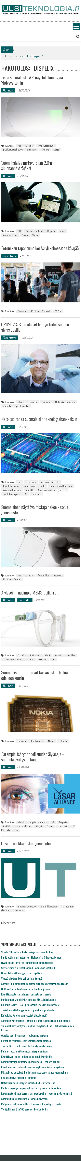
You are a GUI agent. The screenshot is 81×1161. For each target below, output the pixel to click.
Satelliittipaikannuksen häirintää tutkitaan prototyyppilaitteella (34, 983)
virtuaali (43, 659)
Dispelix (29, 145)
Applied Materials (38, 822)
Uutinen (8, 90)
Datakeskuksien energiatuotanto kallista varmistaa (28, 1083)
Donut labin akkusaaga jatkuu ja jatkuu (21, 973)
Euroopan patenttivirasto (30, 741)
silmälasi (31, 149)
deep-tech (31, 482)
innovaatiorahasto (50, 482)
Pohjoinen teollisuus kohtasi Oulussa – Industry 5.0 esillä (31, 1104)
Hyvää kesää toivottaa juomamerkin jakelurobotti (27, 962)
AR (19, 145)
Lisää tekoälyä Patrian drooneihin (18, 1077)
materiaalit (30, 486)
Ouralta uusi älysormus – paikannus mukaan (24, 1035)
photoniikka (22, 405)
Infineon (34, 655)
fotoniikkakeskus (48, 906)
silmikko (45, 149)
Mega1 (39, 826)
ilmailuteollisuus (46, 145)
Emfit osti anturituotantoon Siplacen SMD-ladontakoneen (31, 957)
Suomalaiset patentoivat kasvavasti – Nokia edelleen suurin (34, 675)
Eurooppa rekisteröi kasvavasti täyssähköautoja (26, 1040)
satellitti (29, 489)
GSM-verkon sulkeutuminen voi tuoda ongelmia (25, 989)
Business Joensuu (27, 906)
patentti (63, 741)
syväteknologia (10, 494)
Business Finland (34, 231)
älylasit (21, 401)
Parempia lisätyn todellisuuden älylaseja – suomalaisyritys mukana (32, 756)
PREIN (58, 311)
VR (53, 659)
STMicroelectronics (13, 659)
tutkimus (36, 494)
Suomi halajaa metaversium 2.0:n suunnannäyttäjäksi (26, 165)
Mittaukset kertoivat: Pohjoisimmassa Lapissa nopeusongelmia (34, 1072)
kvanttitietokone (11, 486)
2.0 (19, 231)
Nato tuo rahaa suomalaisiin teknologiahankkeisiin (39, 419)
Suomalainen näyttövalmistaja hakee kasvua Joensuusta (34, 509)
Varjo (56, 149)
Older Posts (8, 923)
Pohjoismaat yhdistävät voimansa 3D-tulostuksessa (28, 999)
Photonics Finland (40, 311)
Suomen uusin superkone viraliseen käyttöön (24, 1098)
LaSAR (46, 655)
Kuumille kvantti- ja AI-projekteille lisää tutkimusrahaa (30, 1005)
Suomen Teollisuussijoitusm (52, 489)
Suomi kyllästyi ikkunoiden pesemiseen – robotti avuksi (30, 1062)
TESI (24, 494)
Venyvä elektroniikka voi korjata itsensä (21, 978)
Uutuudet (24, 600)
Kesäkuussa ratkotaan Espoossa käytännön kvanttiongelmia (32, 1067)
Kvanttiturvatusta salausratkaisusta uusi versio (26, 994)
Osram (49, 826)
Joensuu (22, 311)
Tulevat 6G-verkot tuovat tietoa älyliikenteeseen (26, 1046)
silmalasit (63, 826)
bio (19, 482)
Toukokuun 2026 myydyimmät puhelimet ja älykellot (28, 1010)
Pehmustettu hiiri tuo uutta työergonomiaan (24, 1051)
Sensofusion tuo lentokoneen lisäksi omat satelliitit (28, 968)
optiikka (7, 405)
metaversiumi (10, 235)
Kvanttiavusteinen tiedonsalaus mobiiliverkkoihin (26, 1056)
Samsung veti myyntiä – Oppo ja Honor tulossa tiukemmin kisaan (35, 1020)
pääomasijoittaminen (61, 486)
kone (62, 231)
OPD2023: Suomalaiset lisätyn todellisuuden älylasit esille (35, 327)
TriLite (30, 659)
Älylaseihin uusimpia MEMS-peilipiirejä (30, 592)
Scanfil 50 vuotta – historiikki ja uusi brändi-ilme (27, 952)
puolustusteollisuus (13, 149)
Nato (42, 486)
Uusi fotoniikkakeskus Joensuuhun (27, 843)
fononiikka (43, 575)
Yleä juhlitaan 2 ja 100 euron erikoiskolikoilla (24, 1109)
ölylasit (58, 655)
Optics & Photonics (65, 401)
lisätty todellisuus (22, 826)
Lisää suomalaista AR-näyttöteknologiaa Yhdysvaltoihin (32, 80)
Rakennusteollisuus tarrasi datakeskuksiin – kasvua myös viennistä (36, 1093)
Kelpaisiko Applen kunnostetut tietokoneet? (24, 1015)
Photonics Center (12, 579)
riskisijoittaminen (12, 489)
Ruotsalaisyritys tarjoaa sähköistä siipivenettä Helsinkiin (31, 1088)
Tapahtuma (9, 256)
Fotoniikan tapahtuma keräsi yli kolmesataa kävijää (40, 248)
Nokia (25, 235)
